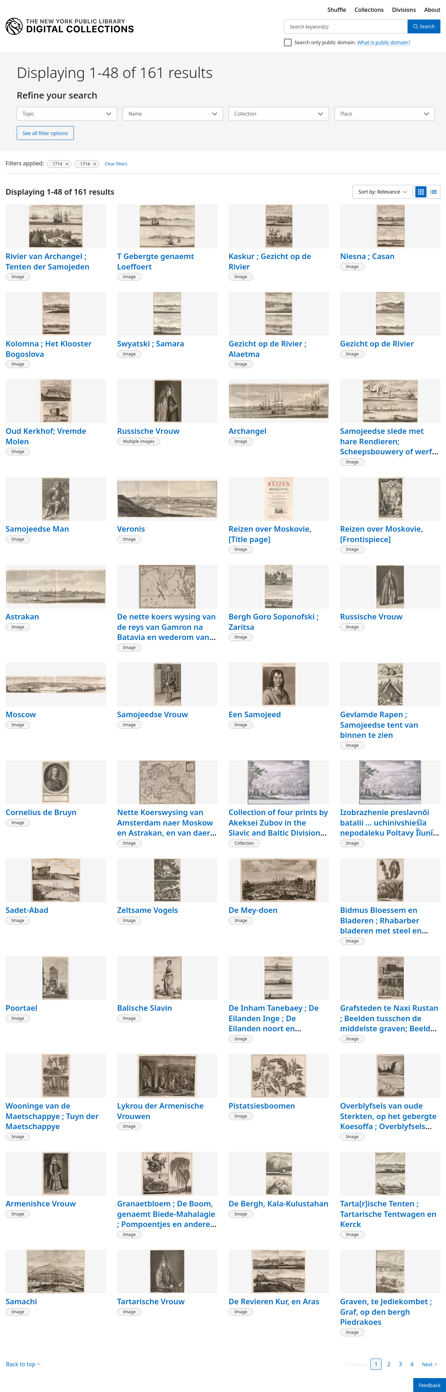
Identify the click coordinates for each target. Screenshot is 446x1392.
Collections (369, 10)
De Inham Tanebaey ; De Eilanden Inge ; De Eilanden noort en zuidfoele (274, 1023)
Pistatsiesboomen (262, 1105)
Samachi (21, 1301)
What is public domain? (383, 42)
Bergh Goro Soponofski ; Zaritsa (274, 621)
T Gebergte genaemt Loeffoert (155, 261)
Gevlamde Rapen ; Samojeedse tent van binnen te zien (379, 724)
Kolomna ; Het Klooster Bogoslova (49, 348)
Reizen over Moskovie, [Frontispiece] (381, 533)
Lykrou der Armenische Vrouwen (160, 1110)
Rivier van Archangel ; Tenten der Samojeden (48, 261)
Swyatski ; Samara (150, 343)
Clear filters (116, 164)
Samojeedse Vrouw (152, 714)
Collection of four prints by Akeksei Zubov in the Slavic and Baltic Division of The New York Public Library (278, 833)
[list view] (433, 191)
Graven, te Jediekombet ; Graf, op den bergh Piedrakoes (386, 1311)
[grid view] (420, 191)
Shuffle (337, 10)
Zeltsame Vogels (147, 910)
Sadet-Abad (27, 910)
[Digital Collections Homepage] (69, 26)
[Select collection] (279, 113)
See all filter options (45, 133)
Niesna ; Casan (367, 256)
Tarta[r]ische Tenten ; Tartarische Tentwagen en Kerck (388, 1213)
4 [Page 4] (412, 1364)
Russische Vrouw (148, 430)
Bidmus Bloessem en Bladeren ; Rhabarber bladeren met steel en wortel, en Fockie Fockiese (389, 925)
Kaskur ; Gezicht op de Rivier (270, 261)
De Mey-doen (253, 910)
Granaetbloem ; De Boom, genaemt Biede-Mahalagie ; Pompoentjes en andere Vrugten (166, 1218)
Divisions (404, 10)
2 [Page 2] (388, 1364)
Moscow (21, 714)
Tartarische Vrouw (151, 1301)
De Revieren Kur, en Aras (274, 1301)
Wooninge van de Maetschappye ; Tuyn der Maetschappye (52, 1115)
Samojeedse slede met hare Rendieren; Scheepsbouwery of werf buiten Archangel (386, 446)
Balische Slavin (144, 1007)
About (432, 10)
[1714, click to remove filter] (59, 164)
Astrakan (22, 616)
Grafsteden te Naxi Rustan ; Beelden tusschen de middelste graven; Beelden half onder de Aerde (390, 1023)
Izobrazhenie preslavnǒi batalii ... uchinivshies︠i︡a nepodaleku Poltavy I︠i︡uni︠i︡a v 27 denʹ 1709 (389, 827)
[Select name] (173, 113)
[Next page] (428, 1364)
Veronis (131, 528)
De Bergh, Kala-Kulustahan (278, 1203)
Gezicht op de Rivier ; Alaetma (268, 348)
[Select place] (384, 113)
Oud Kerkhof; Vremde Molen (46, 435)
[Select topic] (67, 113)
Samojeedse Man (37, 528)
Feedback (429, 1385)
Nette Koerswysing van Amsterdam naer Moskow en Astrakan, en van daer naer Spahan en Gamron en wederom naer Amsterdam (165, 838)
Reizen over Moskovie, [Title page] (270, 533)
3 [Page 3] (400, 1364)
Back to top (23, 1364)
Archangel (248, 430)
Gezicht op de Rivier (377, 343)
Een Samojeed (255, 714)
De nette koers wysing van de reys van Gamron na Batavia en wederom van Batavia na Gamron (166, 631)
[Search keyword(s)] (346, 26)
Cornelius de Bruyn (41, 812)
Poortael (21, 1007)
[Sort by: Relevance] (383, 192)
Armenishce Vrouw (41, 1203)
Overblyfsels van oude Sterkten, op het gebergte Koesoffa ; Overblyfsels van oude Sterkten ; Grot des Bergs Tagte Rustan (388, 1126)
